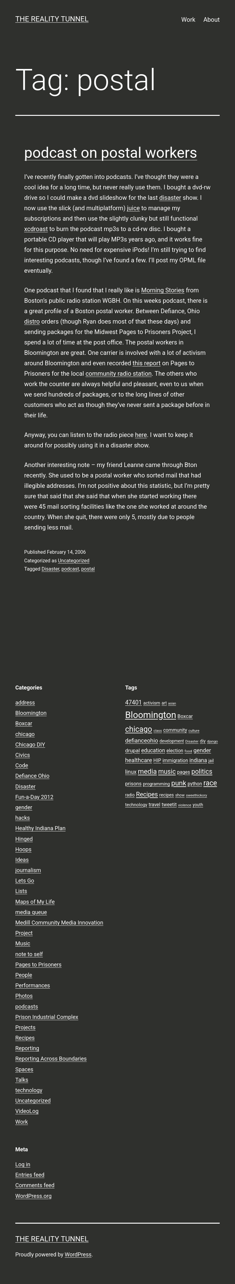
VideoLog (27, 1111)
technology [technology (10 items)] (136, 804)
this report (146, 363)
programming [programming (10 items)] (156, 784)
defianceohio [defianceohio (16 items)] (141, 740)
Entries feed (29, 1175)
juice (133, 208)
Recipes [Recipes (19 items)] (147, 794)
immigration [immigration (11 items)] (175, 760)
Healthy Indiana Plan (40, 828)
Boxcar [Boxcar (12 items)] (185, 716)
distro (32, 321)
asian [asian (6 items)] (172, 703)
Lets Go (24, 880)
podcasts (26, 1006)
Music (22, 943)
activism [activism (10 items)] (151, 703)
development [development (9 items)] (171, 741)
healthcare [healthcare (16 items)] (138, 760)
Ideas (22, 860)
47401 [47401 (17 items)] (133, 702)
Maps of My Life (35, 901)
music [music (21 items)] (167, 771)
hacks (22, 818)
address (25, 702)
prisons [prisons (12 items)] (133, 784)
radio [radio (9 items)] (130, 794)
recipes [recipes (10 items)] (166, 795)
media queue (31, 912)
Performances (32, 985)
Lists (21, 891)
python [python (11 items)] (195, 784)
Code (21, 765)
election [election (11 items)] (174, 751)
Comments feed (34, 1185)
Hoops (23, 849)
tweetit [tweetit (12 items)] (169, 804)
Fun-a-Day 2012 (34, 797)
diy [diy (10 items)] (203, 741)
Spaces (24, 1069)
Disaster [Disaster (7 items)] (192, 741)
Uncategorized (73, 561)
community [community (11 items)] (175, 730)
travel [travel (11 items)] (154, 804)
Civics (22, 755)
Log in (22, 1164)
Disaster (50, 569)
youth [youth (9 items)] (197, 804)
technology (28, 1090)
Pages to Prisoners (38, 964)
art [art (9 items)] (164, 703)
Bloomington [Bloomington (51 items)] (150, 715)
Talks (21, 1080)
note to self (29, 954)
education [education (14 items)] (153, 750)
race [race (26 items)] (210, 783)
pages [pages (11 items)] (183, 772)
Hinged (24, 839)
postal (88, 569)
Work (188, 19)
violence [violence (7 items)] (184, 805)
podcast (70, 569)
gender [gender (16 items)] (202, 750)
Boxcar (23, 723)
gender (23, 807)
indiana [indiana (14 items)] (198, 760)
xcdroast (36, 229)
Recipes (25, 1038)
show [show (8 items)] (180, 795)
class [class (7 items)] (158, 730)
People (23, 975)
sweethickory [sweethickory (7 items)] (196, 795)
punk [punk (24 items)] (178, 783)
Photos (24, 996)
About (211, 19)
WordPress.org (33, 1196)
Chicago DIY (30, 744)
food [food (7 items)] (188, 751)
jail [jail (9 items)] (211, 760)
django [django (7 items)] (212, 741)
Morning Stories (162, 290)
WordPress (78, 1254)
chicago (25, 734)
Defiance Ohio (32, 776)
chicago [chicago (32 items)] (138, 729)
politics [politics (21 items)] (202, 771)
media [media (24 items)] (147, 771)
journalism (28, 870)
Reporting (27, 1048)
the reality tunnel (51, 19)
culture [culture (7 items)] (194, 730)
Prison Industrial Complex (46, 1017)
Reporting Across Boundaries (51, 1058)
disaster (170, 197)
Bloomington (31, 713)
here (141, 435)
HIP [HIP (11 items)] (157, 760)
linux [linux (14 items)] (130, 772)
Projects (25, 1027)
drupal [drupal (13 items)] (132, 750)
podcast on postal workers (110, 152)
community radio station (118, 373)
